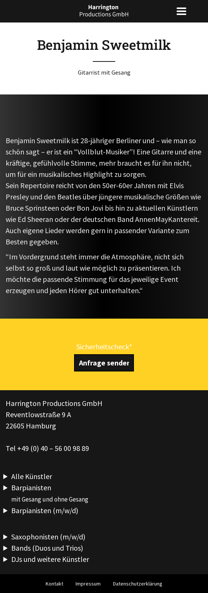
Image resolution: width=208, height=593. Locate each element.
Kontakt (54, 583)
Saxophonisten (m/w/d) (48, 536)
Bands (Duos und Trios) (47, 548)
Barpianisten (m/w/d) (44, 510)
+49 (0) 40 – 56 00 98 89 (53, 448)
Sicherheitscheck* (104, 346)
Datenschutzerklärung (137, 583)
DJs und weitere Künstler (50, 559)
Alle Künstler (31, 476)
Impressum (88, 583)
